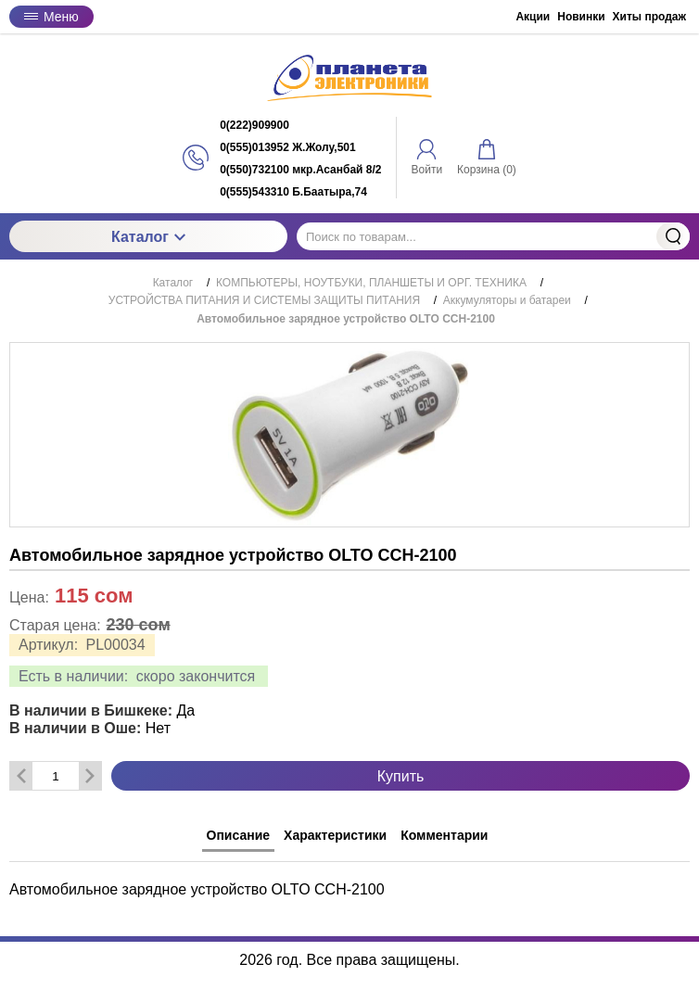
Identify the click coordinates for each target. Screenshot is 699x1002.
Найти (673, 236)
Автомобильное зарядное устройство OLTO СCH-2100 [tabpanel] (197, 889)
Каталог (148, 237)
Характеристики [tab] (335, 835)
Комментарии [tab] (444, 835)
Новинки (580, 16)
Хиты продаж (649, 16)
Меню (51, 16)
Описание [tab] (239, 835)
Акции (532, 16)
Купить (401, 776)
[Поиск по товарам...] (493, 236)
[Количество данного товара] (55, 776)
